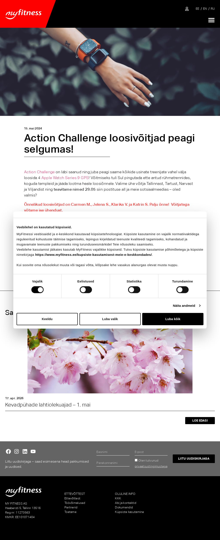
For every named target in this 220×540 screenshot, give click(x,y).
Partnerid (71, 507)
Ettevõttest (72, 498)
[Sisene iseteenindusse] (187, 9)
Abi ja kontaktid (125, 503)
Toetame (70, 512)
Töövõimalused (74, 503)
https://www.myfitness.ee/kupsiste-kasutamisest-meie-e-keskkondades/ (93, 254)
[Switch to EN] (205, 8)
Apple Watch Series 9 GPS (65, 177)
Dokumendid (124, 507)
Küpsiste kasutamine (129, 512)
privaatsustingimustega (151, 466)
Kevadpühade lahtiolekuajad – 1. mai (48, 405)
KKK (118, 498)
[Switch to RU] (213, 8)
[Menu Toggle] (211, 20)
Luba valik (110, 319)
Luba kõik (172, 319)
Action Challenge (39, 172)
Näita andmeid (184, 305)
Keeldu (47, 319)
